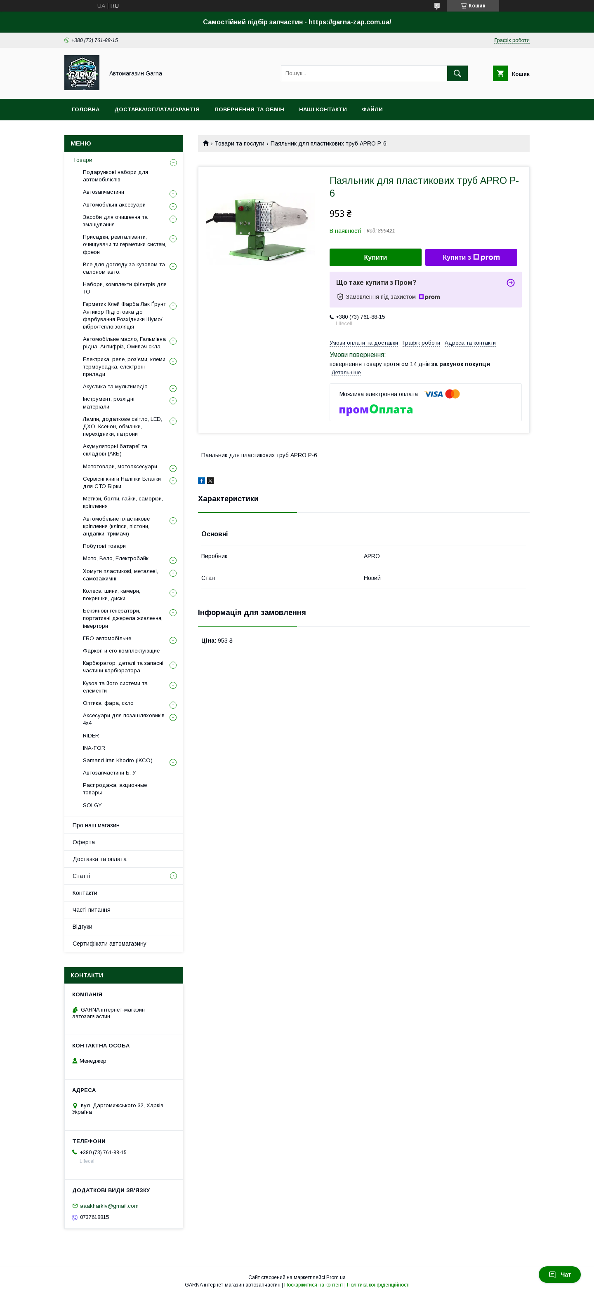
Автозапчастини (103, 192)
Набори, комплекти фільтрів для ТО (125, 288)
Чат (560, 1274)
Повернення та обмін (249, 109)
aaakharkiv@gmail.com (109, 1205)
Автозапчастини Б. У (109, 773)
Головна (85, 109)
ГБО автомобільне (107, 638)
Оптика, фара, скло (108, 703)
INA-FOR (94, 748)
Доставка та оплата (100, 859)
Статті (81, 876)
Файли (372, 109)
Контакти (85, 893)
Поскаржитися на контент (313, 1285)
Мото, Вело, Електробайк (115, 558)
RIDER (91, 736)
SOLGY (92, 805)
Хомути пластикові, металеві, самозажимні (120, 575)
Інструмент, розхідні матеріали (108, 402)
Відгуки (82, 926)
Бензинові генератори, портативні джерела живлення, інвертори (123, 618)
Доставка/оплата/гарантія (157, 109)
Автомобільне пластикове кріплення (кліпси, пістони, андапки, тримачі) (116, 526)
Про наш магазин (96, 825)
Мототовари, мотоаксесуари (120, 466)
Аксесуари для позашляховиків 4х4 (124, 719)
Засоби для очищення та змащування (115, 221)
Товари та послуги (239, 143)
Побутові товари (104, 546)
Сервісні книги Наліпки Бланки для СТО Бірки (122, 482)
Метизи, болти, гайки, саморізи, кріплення (123, 502)
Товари (82, 160)
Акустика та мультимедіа (115, 386)
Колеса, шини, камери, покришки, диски (111, 594)
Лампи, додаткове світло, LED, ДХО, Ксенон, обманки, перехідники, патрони (122, 426)
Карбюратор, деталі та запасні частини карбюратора (123, 667)
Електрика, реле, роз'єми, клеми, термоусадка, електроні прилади (125, 366)
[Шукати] (457, 73)
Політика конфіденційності (378, 1285)
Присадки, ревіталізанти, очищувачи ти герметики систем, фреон (124, 244)
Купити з (471, 257)
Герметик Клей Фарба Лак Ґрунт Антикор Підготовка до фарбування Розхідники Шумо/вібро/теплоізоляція (124, 315)
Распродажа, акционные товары (115, 789)
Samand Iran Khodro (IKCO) (118, 760)
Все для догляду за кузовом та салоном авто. (124, 268)
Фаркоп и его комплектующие (121, 651)
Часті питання (92, 909)
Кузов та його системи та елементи (115, 687)
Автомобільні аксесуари (114, 205)
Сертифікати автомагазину (109, 943)
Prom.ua (336, 1277)
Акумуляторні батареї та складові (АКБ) (115, 450)
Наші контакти (323, 109)
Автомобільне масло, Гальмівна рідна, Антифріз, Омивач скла (124, 343)
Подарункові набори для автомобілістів (115, 176)
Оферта (84, 842)
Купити (375, 257)
